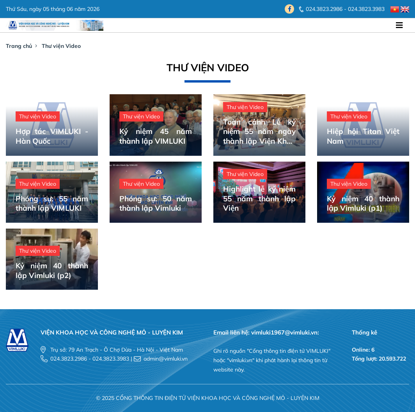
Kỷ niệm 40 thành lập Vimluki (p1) (363, 203)
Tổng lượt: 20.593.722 (379, 358)
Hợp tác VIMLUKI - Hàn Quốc (52, 136)
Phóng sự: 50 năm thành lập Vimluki (155, 203)
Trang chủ (19, 45)
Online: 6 (363, 349)
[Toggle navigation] (399, 25)
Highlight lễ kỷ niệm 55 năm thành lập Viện (259, 198)
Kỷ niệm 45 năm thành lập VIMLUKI (155, 136)
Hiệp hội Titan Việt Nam (363, 136)
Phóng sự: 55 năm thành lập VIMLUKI (52, 203)
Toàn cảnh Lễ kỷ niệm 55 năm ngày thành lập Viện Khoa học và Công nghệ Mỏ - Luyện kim (259, 131)
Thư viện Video (61, 45)
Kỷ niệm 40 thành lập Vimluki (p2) (52, 270)
